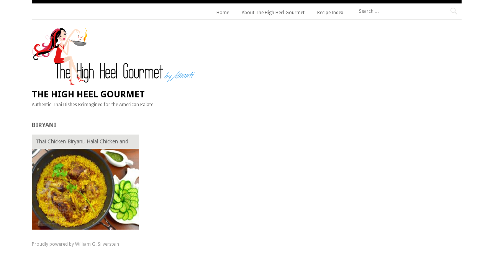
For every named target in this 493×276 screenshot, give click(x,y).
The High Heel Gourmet (88, 94)
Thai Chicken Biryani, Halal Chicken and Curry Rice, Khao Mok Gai (82, 142)
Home (222, 12)
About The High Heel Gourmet (273, 12)
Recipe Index (330, 12)
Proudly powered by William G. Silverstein (75, 244)
